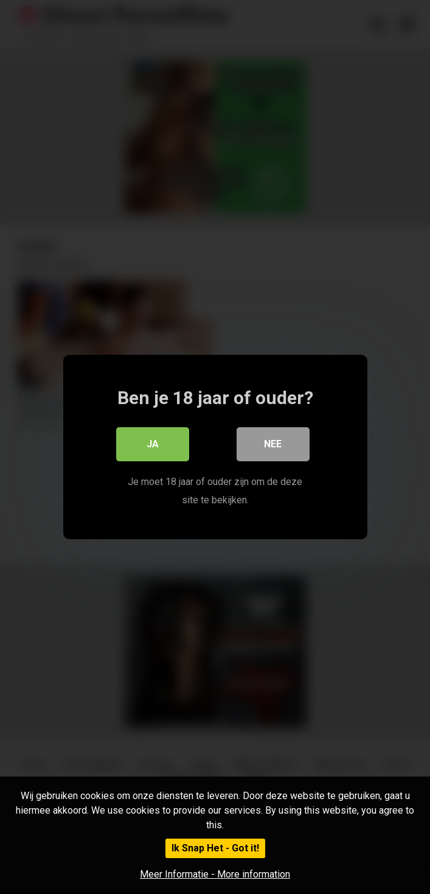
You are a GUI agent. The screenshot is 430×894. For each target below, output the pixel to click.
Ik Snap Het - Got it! (215, 848)
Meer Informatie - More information (215, 874)
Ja (153, 444)
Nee (273, 444)
